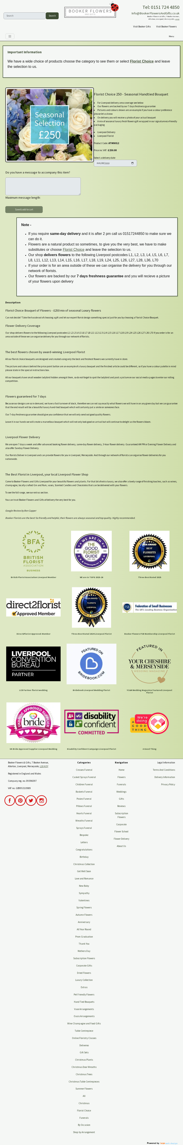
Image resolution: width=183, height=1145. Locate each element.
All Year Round (84, 929)
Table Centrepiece (84, 1030)
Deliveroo (84, 1045)
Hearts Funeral (84, 813)
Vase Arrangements (84, 1009)
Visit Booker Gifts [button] (142, 26)
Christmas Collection (84, 864)
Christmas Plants (84, 1059)
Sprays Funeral (84, 827)
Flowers (121, 777)
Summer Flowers (83, 1088)
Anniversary (84, 922)
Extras (84, 987)
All (84, 1095)
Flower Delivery (121, 838)
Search (52, 15)
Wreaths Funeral (83, 820)
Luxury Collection (84, 979)
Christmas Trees (84, 1074)
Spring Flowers (84, 907)
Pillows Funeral (84, 806)
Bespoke (84, 835)
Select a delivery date (104, 157)
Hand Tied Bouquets (84, 1001)
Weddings (121, 791)
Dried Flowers (84, 972)
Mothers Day (84, 951)
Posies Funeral (84, 798)
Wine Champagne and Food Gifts (84, 1023)
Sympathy (84, 893)
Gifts (121, 798)
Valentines (84, 900)
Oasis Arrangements (84, 1016)
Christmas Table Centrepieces (84, 1081)
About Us (121, 846)
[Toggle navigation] (9, 36)
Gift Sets (84, 1052)
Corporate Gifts (84, 965)
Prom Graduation (84, 936)
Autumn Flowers (84, 914)
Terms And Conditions (164, 769)
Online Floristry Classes (84, 1038)
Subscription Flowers (84, 958)
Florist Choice (142, 61)
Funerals (84, 1117)
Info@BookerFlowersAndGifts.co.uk (155, 13)
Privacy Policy (168, 784)
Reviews (121, 806)
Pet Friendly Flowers (84, 994)
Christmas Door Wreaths (83, 1067)
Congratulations (84, 849)
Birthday (84, 856)
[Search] (25, 15)
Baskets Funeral (84, 791)
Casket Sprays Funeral (84, 777)
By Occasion (84, 1124)
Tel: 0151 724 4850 (161, 7)
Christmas (84, 1103)
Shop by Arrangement (84, 1132)
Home (121, 769)
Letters (84, 842)
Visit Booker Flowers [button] (166, 26)
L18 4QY (177, 19)
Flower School (121, 831)
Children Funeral (84, 784)
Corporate (121, 824)
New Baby (84, 885)
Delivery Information (164, 777)
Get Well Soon (84, 871)
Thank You (84, 943)
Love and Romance (84, 878)
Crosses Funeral (84, 769)
